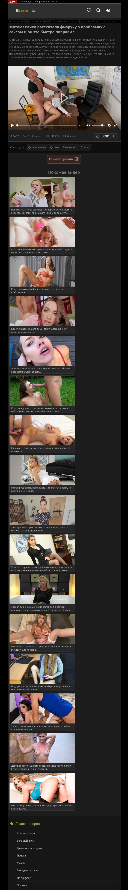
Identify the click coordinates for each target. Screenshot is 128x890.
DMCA (75, 878)
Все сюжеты (24, 778)
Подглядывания (26, 714)
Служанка (22, 742)
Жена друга (23, 649)
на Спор (21, 699)
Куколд (21, 671)
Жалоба (69, 136)
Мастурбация (24, 826)
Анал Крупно (24, 797)
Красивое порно (26, 515)
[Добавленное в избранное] (90, 10)
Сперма (21, 594)
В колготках (69, 147)
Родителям (49, 880)
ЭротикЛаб (16, 878)
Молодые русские (27, 551)
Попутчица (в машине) (30, 721)
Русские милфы (37, 147)
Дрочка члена (24, 812)
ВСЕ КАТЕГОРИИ (27, 630)
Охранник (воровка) (28, 706)
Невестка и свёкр (26, 692)
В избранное (35, 136)
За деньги (22, 656)
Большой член (25, 522)
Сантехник (23, 735)
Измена (21, 537)
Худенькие (23, 855)
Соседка (21, 749)
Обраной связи (101, 883)
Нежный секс (24, 840)
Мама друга (23, 678)
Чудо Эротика (20, 11)
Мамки (21, 544)
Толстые (21, 848)
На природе (23, 558)
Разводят (22, 728)
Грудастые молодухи (28, 529)
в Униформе (24, 623)
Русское (54, 147)
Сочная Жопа (24, 587)
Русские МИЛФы (27, 615)
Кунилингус (23, 819)
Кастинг (21, 663)
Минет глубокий (26, 833)
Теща (20, 771)
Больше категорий (27, 862)
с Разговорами (25, 608)
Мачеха (21, 685)
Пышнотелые (24, 572)
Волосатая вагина (27, 804)
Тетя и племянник (27, 764)
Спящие (21, 601)
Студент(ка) (23, 757)
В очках (85, 147)
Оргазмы (22, 565)
